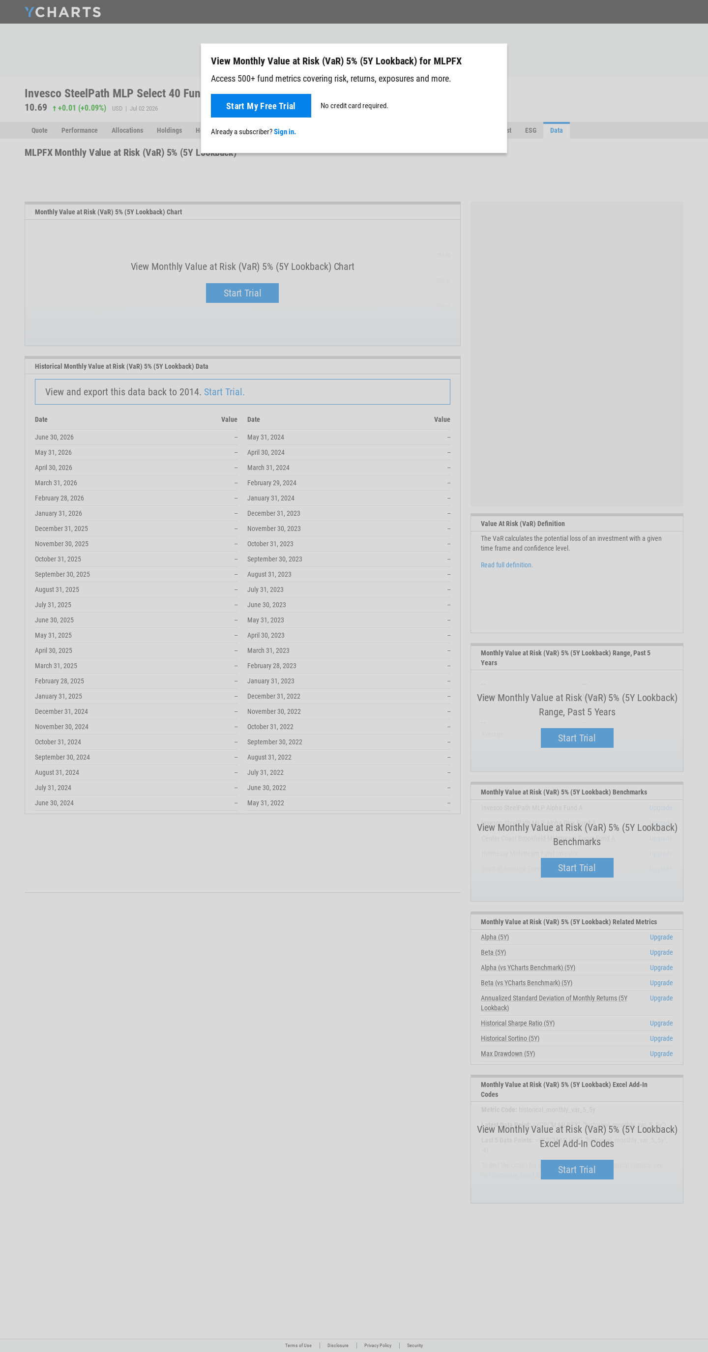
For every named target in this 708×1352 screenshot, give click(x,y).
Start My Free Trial (261, 106)
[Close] (495, 59)
